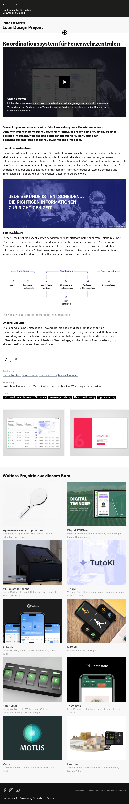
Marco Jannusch (68, 374)
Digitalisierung (106, 397)
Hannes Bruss (48, 374)
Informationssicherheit (116, 790)
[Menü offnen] (124, 5)
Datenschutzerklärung (19, 110)
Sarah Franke (30, 374)
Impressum (79, 790)
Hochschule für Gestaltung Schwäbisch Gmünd (29, 798)
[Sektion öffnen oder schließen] (64, 32)
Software (40, 397)
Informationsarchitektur (18, 397)
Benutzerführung (84, 397)
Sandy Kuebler (12, 374)
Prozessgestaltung (60, 397)
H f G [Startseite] (17, 8)
